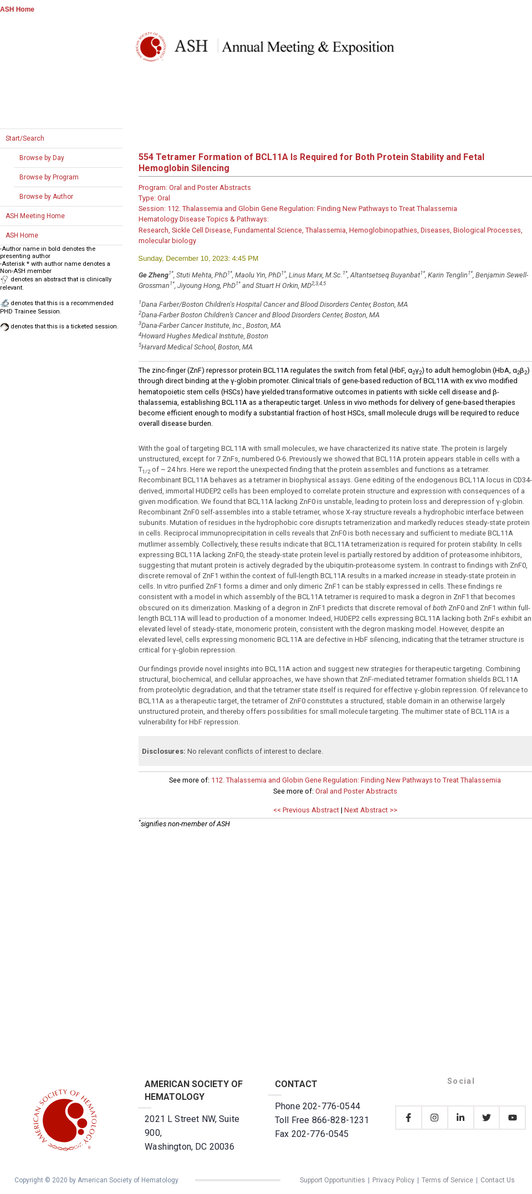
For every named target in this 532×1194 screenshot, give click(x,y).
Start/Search (25, 138)
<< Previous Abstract (306, 810)
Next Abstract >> (370, 810)
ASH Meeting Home (35, 216)
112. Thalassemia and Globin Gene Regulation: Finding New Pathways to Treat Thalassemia (356, 780)
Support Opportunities (332, 1180)
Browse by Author (46, 196)
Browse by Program (49, 177)
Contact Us (497, 1180)
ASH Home (17, 9)
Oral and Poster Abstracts (356, 791)
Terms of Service (447, 1180)
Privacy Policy (393, 1180)
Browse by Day (41, 158)
